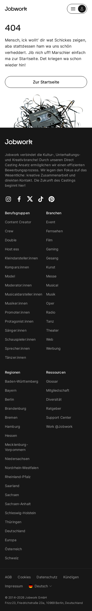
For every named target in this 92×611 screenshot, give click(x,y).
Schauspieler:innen (20, 339)
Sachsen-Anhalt (18, 504)
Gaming (52, 249)
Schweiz (12, 558)
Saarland (12, 486)
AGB (8, 577)
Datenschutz (47, 577)
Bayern (10, 390)
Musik (51, 294)
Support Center (58, 417)
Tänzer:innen (15, 357)
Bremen (11, 417)
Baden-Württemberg (21, 381)
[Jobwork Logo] (16, 9)
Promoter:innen (17, 312)
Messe (51, 276)
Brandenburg (15, 408)
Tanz (50, 321)
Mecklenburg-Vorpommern (16, 447)
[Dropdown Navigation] (77, 9)
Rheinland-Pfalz (18, 477)
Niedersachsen (17, 459)
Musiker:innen (16, 303)
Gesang (52, 258)
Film (49, 240)
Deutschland (15, 531)
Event (50, 222)
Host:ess (12, 249)
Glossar (52, 381)
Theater (52, 330)
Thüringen (13, 522)
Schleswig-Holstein (20, 513)
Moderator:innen (18, 285)
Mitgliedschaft (57, 390)
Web (49, 339)
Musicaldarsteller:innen (23, 294)
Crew (9, 231)
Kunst (50, 267)
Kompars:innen (17, 267)
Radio (50, 312)
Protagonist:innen (19, 321)
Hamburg (12, 426)
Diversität (54, 399)
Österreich (13, 549)
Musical (52, 285)
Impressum (14, 586)
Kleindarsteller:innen (21, 258)
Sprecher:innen (17, 348)
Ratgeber (53, 408)
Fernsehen (54, 231)
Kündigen (71, 577)
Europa (10, 540)
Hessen (11, 435)
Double (10, 240)
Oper (50, 303)
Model (10, 276)
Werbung (53, 348)
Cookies (24, 577)
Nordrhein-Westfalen (22, 468)
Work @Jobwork (59, 426)
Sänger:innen (15, 330)
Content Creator (18, 222)
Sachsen (12, 495)
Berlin (9, 399)
